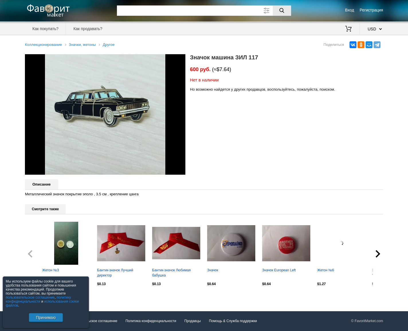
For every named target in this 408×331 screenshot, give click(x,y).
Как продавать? (87, 28)
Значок (212, 270)
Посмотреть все (37, 296)
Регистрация (371, 10)
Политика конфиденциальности (150, 321)
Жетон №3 (50, 270)
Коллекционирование (43, 44)
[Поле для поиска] (204, 10)
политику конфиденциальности (38, 299)
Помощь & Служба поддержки (233, 321)
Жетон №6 (325, 270)
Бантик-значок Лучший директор (115, 272)
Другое (108, 44)
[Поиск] (282, 10)
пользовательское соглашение (30, 297)
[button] (180, 59)
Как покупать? (45, 28)
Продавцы (192, 321)
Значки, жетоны (82, 44)
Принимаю (46, 317)
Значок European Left (279, 270)
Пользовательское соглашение (92, 321)
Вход (349, 10)
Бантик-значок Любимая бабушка (171, 272)
